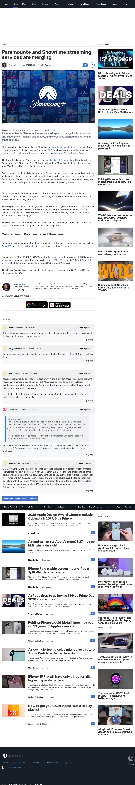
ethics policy (50, 130)
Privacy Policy (67, 762)
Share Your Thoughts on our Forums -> (20, 499)
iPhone (46, 4)
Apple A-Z (42, 762)
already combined (60, 147)
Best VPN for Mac (95, 507)
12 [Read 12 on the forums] (92, 640)
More (116, 4)
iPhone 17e (8, 507)
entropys (12, 373)
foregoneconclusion (17, 349)
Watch (58, 4)
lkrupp (11, 410)
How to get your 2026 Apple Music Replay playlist (60, 707)
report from (57, 153)
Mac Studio (48, 507)
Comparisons (16, 762)
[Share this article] (92, 65)
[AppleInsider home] (7, 4)
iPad (35, 4)
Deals (34, 762)
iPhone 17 (19, 507)
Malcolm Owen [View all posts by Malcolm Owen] (34, 560)
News (15, 4)
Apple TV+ (7, 246)
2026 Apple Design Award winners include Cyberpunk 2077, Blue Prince (60, 516)
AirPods (71, 4)
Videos (51, 762)
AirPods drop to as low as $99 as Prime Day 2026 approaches (61, 597)
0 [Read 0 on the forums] (92, 532)
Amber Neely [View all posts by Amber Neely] (33, 533)
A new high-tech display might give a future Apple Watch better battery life (61, 651)
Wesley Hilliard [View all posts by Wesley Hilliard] (34, 724)
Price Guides (102, 4)
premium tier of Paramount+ (58, 160)
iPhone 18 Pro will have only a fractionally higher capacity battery (59, 678)
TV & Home (86, 4)
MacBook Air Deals (64, 507)
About (86, 328)
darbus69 (13, 463)
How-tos (27, 762)
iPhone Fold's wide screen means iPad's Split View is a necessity (58, 570)
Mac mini (128, 507)
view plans (31, 246)
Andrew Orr (13, 65)
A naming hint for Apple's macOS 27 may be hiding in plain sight (61, 543)
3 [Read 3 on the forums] (92, 559)
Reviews (5, 762)
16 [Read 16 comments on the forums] (85, 65)
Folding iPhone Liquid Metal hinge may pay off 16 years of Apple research (60, 624)
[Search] (125, 4)
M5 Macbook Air (34, 507)
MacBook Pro (80, 507)
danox (11, 328)
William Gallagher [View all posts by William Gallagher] (35, 641)
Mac (25, 4)
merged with (57, 257)
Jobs (57, 762)
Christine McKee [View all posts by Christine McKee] (35, 614)
